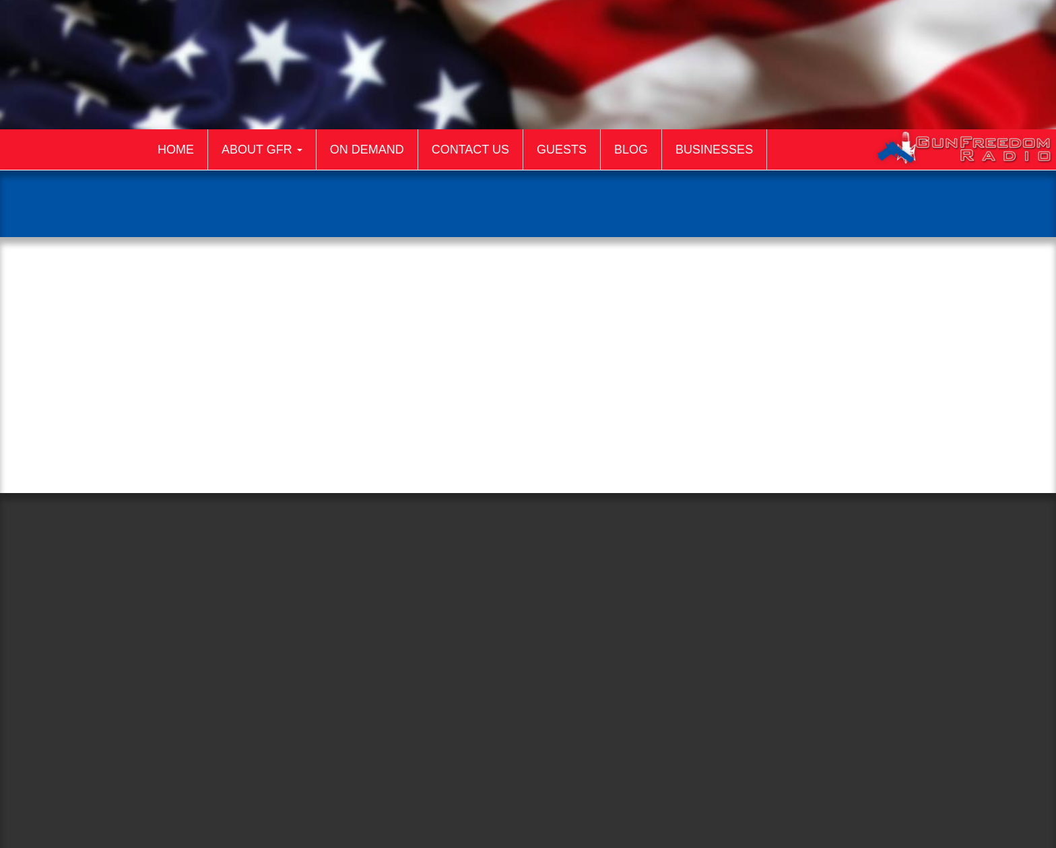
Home (176, 149)
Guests (562, 149)
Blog (631, 149)
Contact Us (470, 149)
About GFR (262, 149)
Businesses (714, 149)
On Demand (367, 149)
